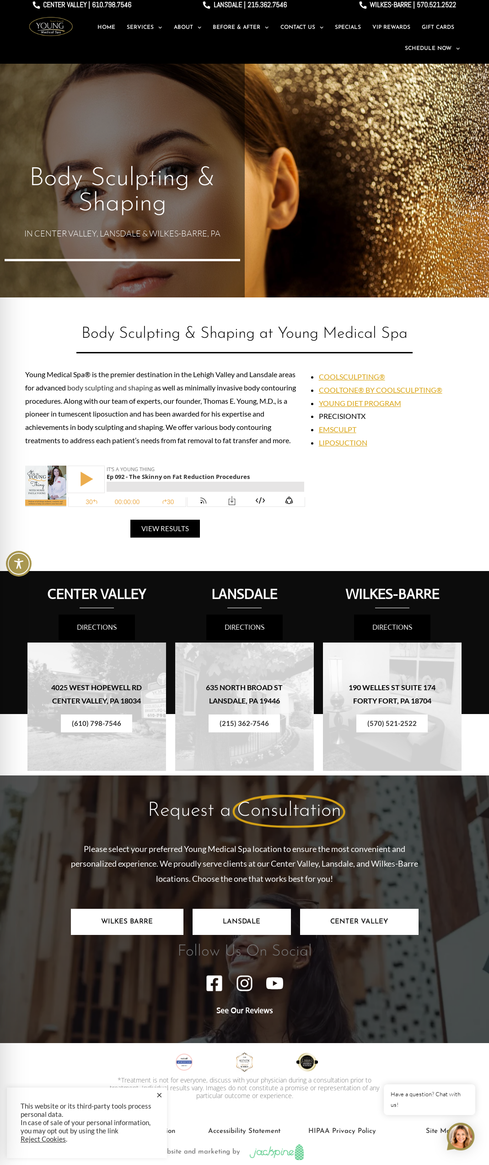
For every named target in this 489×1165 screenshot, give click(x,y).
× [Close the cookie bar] (159, 1095)
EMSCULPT (337, 429)
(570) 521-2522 (392, 723)
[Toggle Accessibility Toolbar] (19, 564)
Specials (348, 27)
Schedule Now (432, 48)
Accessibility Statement (244, 1131)
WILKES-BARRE (392, 594)
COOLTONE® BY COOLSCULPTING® (380, 389)
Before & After (241, 27)
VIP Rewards (391, 27)
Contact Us (301, 27)
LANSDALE (244, 594)
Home (106, 27)
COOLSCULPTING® (352, 376)
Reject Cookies (43, 1139)
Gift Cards (438, 27)
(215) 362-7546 (244, 723)
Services (144, 27)
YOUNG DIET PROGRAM (360, 403)
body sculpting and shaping (110, 387)
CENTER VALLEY (96, 594)
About (187, 27)
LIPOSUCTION (343, 442)
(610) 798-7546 (96, 723)
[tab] (127, 922)
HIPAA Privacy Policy (342, 1131)
